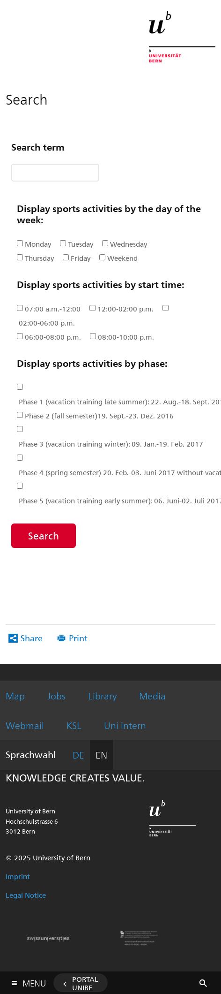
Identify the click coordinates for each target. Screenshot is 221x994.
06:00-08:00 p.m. (53, 336)
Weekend (122, 258)
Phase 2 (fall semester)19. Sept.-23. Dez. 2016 (99, 415)
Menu (34, 981)
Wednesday (128, 244)
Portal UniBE (85, 983)
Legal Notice (26, 895)
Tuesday (80, 244)
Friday (80, 258)
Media (152, 695)
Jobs (56, 695)
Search (43, 535)
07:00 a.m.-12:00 (53, 308)
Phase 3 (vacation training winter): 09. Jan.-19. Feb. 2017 (111, 443)
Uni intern (125, 725)
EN (101, 754)
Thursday (39, 258)
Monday (38, 244)
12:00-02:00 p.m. (125, 308)
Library (102, 695)
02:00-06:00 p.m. (47, 322)
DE (78, 754)
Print (78, 638)
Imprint (18, 876)
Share (32, 638)
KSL (73, 725)
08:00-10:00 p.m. (126, 336)
